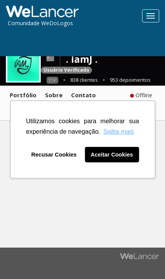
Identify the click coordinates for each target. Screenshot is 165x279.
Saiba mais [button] (118, 131)
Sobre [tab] (54, 95)
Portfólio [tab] (23, 95)
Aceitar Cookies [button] (112, 155)
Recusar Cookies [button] (54, 155)
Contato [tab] (83, 95)
